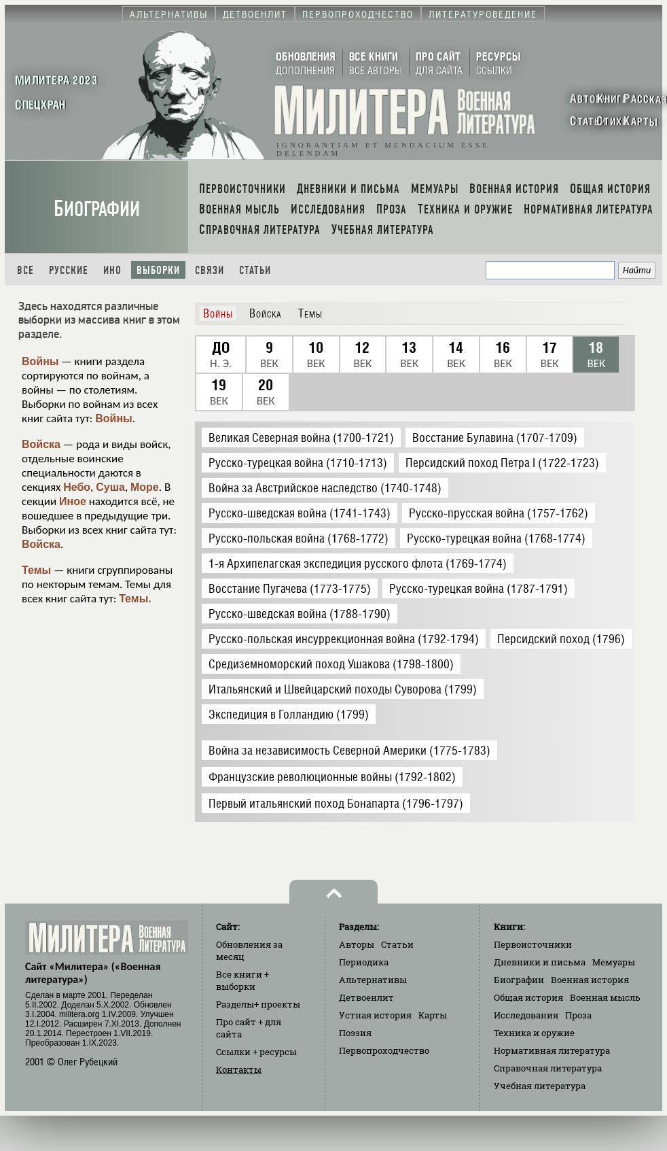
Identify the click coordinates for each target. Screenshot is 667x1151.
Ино (112, 270)
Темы (36, 570)
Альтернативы (373, 980)
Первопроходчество (384, 1050)
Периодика (364, 962)
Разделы (258, 1004)
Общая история (528, 997)
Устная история (375, 1015)
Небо (76, 487)
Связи (209, 270)
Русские (68, 270)
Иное (72, 501)
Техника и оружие (534, 1033)
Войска (41, 444)
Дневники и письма (539, 962)
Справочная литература (548, 1068)
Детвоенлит (366, 997)
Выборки (158, 270)
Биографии (97, 209)
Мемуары (613, 962)
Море (144, 487)
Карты (432, 1015)
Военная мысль (605, 997)
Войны (40, 361)
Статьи (255, 270)
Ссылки (256, 1052)
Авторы (356, 944)
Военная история (590, 980)
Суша (110, 487)
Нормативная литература (552, 1050)
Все (25, 270)
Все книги (242, 980)
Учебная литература (539, 1086)
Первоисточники (533, 944)
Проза (578, 1015)
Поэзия (355, 1033)
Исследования (526, 1015)
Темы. (135, 598)
